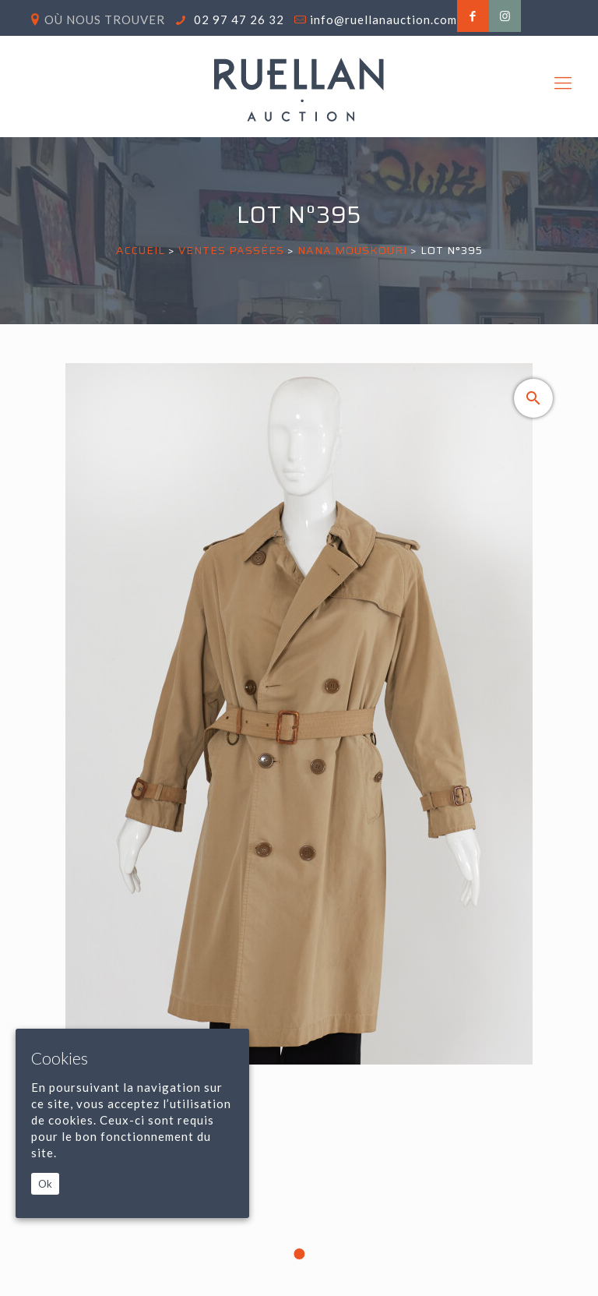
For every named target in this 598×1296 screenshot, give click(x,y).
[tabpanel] (299, 816)
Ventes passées (231, 250)
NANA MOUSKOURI (353, 250)
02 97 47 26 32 (237, 19)
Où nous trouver (104, 19)
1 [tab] (299, 1254)
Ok (45, 1184)
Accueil (140, 250)
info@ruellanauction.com (383, 19)
